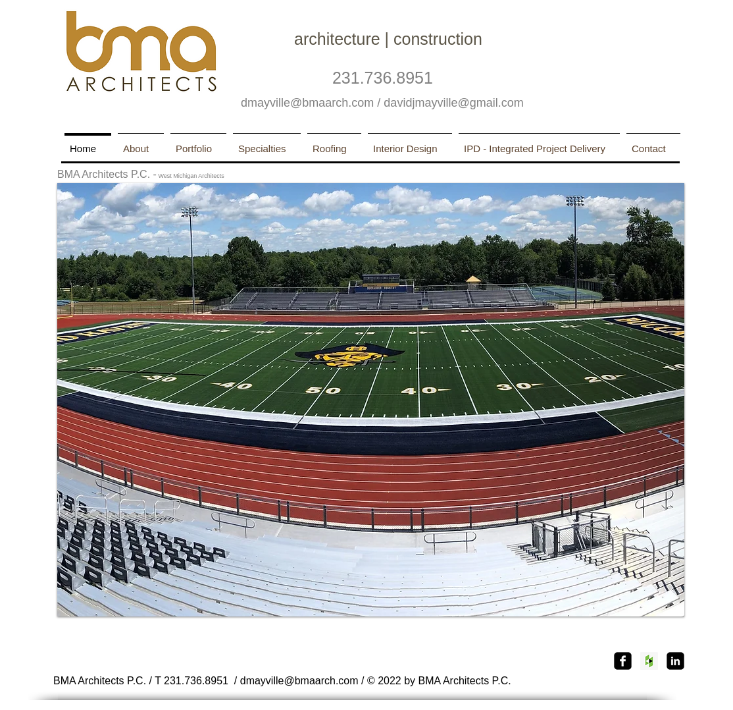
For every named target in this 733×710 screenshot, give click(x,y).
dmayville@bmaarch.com (307, 102)
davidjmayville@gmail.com (453, 102)
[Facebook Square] (623, 661)
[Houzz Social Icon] (649, 661)
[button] (370, 399)
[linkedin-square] (675, 661)
